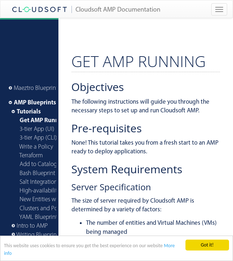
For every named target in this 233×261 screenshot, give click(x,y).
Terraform (31, 155)
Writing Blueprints (38, 234)
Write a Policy (36, 146)
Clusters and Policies (45, 208)
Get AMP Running (44, 120)
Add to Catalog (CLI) (45, 163)
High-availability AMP (46, 190)
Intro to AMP (32, 225)
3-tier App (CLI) (38, 137)
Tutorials (29, 111)
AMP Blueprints (35, 102)
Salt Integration (38, 181)
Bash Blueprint (37, 173)
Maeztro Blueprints (37, 87)
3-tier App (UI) (37, 128)
